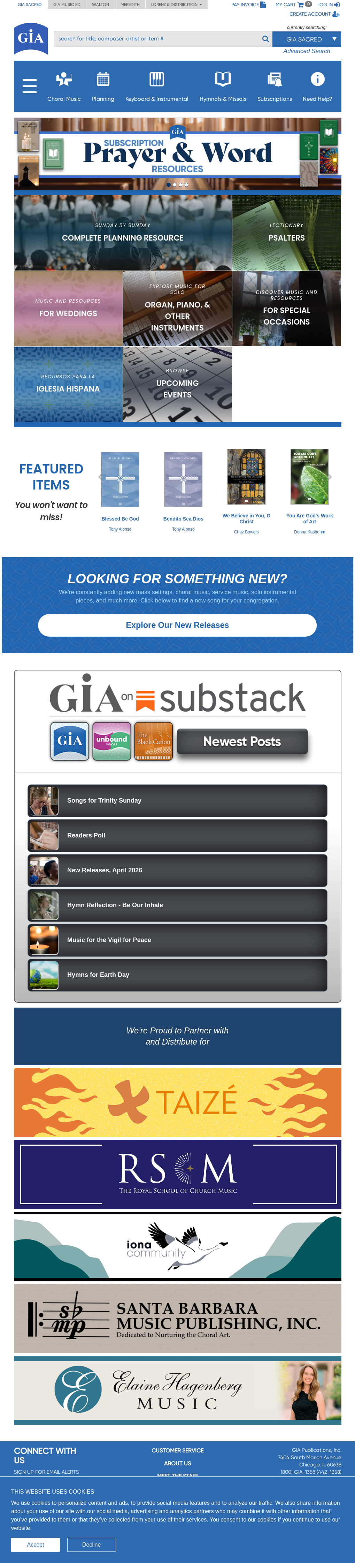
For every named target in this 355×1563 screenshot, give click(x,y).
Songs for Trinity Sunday (104, 809)
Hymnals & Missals (223, 84)
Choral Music (64, 84)
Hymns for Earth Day (98, 984)
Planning (103, 84)
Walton (100, 4)
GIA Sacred (30, 4)
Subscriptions (274, 84)
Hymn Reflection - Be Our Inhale (115, 914)
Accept (35, 1545)
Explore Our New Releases (177, 634)
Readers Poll (86, 844)
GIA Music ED (66, 4)
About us (177, 1473)
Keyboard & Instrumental (156, 84)
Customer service (177, 1460)
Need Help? (317, 84)
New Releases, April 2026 (104, 879)
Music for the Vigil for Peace (109, 949)
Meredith (130, 4)
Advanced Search (307, 51)
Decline (91, 1545)
